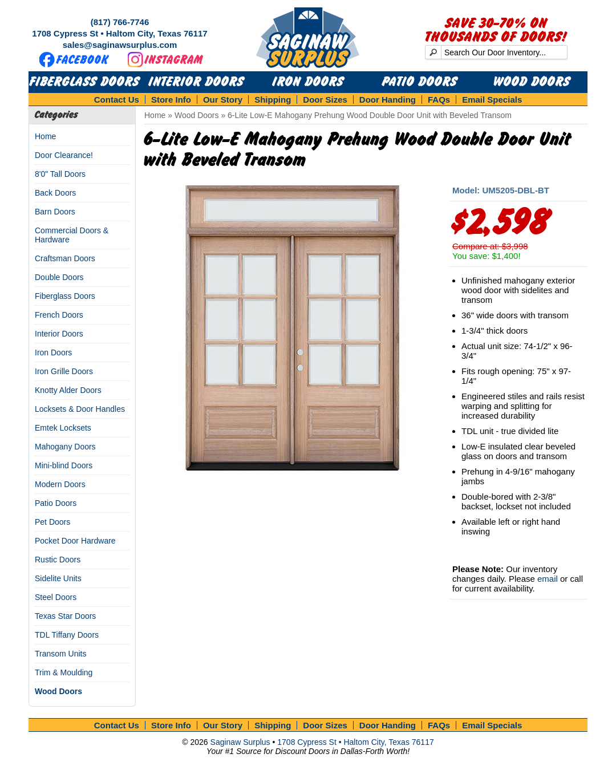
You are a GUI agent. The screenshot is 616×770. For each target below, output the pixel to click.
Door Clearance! (64, 155)
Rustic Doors (57, 559)
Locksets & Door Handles (80, 409)
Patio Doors (419, 82)
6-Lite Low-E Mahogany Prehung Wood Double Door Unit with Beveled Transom (370, 115)
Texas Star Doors (65, 616)
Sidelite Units (58, 578)
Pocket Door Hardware (75, 540)
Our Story (222, 99)
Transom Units (61, 653)
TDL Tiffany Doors (67, 634)
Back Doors (55, 192)
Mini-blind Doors (63, 465)
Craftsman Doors (65, 258)
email (547, 578)
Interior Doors (196, 82)
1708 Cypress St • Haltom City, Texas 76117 (119, 33)
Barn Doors (55, 211)
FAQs (439, 99)
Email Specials (492, 99)
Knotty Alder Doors (68, 390)
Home (45, 136)
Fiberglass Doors (85, 82)
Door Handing (387, 99)
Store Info (171, 99)
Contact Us (116, 99)
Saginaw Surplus (240, 742)
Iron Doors (308, 82)
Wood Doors (531, 82)
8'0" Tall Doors (60, 174)
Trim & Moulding (63, 672)
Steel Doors (55, 597)
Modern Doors (60, 484)
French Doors (59, 314)
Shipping (272, 99)
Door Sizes (325, 99)
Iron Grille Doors (64, 371)
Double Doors (59, 277)
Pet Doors (52, 521)
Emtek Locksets (63, 427)
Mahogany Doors (65, 446)
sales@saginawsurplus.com (120, 45)
